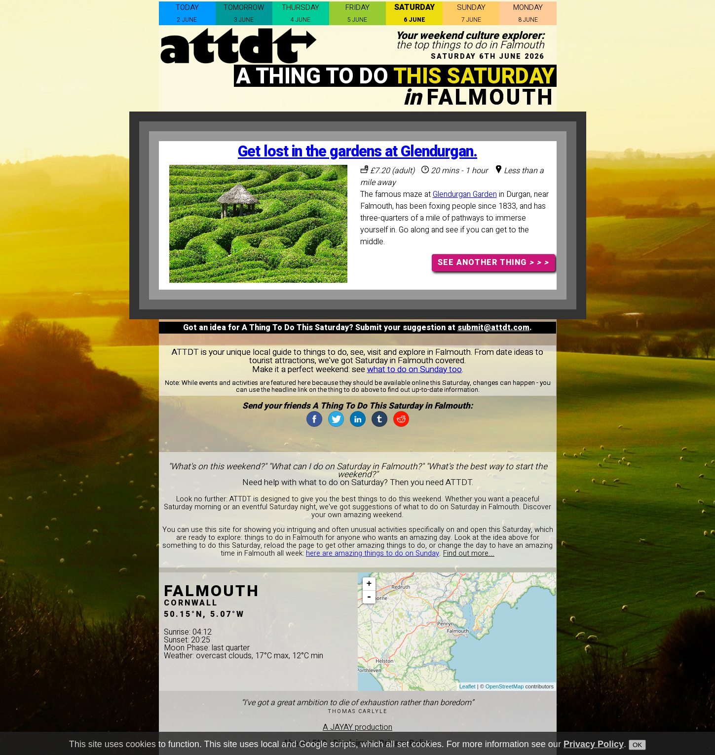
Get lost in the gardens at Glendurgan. (357, 152)
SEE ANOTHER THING (493, 262)
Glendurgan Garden (465, 194)
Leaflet (467, 686)
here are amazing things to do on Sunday (372, 553)
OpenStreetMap (505, 686)
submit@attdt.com (493, 328)
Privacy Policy (594, 744)
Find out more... (468, 553)
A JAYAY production (357, 727)
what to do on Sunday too (414, 369)
